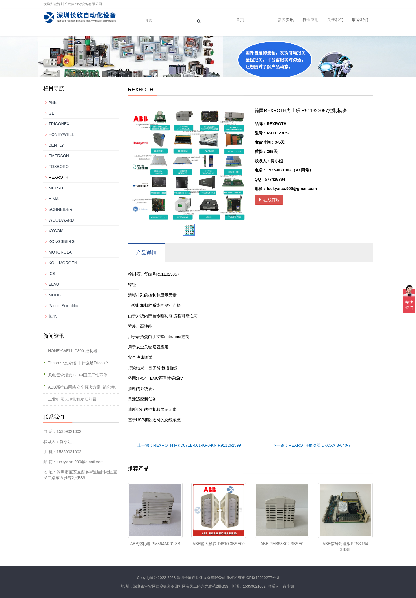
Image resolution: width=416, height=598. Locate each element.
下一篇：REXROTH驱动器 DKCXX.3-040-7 (311, 445)
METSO (56, 188)
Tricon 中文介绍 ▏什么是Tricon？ (78, 363)
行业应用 (310, 19)
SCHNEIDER (60, 209)
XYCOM (56, 230)
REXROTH (58, 177)
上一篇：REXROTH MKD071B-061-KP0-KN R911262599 (189, 445)
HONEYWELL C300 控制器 (72, 350)
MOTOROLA (60, 252)
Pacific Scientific (63, 305)
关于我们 (335, 19)
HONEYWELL (61, 134)
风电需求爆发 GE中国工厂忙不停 (77, 375)
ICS (52, 273)
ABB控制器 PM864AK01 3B (155, 543)
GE (51, 113)
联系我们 (360, 19)
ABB (53, 102)
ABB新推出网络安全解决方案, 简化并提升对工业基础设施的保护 (106, 387)
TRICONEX (59, 123)
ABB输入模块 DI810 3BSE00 (218, 543)
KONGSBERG (62, 241)
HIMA (54, 198)
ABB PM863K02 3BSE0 (282, 543)
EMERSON (59, 156)
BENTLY (56, 145)
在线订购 (269, 200)
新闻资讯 (286, 19)
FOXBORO (59, 166)
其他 (53, 316)
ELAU (54, 284)
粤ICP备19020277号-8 (260, 577)
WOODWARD (61, 220)
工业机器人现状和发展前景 (72, 399)
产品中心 (261, 19)
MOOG (55, 295)
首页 (240, 19)
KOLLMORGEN (63, 263)
